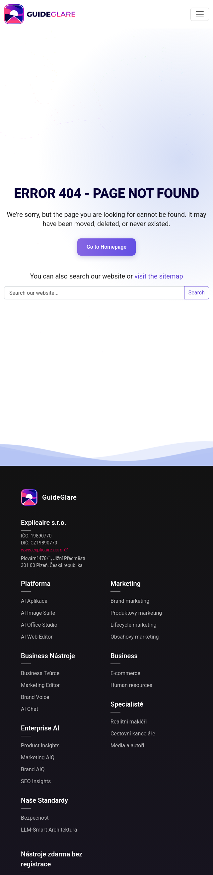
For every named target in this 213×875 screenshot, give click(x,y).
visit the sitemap (158, 276)
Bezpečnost (35, 818)
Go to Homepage (106, 247)
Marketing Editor (40, 685)
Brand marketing (129, 601)
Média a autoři (127, 745)
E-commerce (125, 673)
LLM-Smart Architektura (49, 830)
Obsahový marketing (134, 637)
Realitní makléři (128, 722)
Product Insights (40, 745)
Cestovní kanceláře (132, 733)
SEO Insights (36, 781)
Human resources (131, 685)
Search (196, 292)
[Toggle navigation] (199, 14)
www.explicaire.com (41, 549)
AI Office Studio (39, 625)
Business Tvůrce (40, 673)
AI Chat (29, 709)
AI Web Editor (37, 637)
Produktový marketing (136, 613)
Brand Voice (35, 697)
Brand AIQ (32, 769)
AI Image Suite (38, 613)
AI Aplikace (34, 601)
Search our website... (94, 292)
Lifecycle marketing (133, 625)
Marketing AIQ (37, 757)
